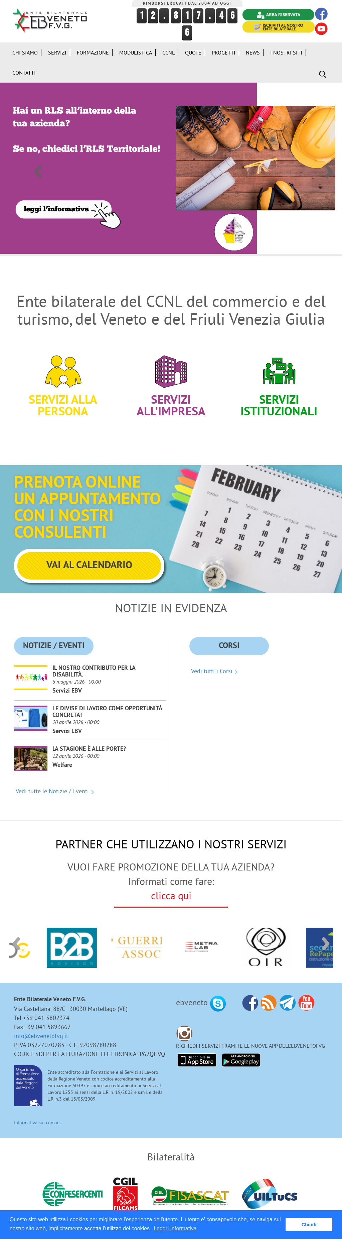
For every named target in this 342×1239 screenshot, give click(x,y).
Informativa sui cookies (37, 1118)
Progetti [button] (223, 47)
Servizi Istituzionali (279, 382)
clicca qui (171, 890)
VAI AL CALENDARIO (89, 560)
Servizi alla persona (63, 382)
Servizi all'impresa (171, 382)
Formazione (93, 47)
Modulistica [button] (135, 47)
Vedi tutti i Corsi (211, 666)
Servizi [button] (57, 47)
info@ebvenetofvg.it (41, 1031)
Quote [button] (193, 47)
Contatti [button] (24, 67)
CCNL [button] (168, 47)
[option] (171, 163)
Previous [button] (37, 163)
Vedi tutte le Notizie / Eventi (52, 786)
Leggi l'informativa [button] (175, 1228)
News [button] (253, 47)
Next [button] (328, 163)
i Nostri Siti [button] (286, 47)
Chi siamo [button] (25, 47)
